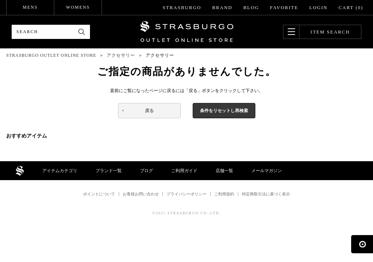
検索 (82, 32)
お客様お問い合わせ (141, 194)
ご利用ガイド (184, 170)
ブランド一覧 (108, 170)
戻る (149, 110)
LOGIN (318, 7)
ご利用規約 (224, 194)
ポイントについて (99, 194)
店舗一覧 (224, 170)
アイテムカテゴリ (59, 170)
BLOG (251, 7)
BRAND (222, 7)
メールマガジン (266, 170)
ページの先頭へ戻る (362, 244)
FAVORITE (284, 7)
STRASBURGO (181, 7)
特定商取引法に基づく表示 (266, 194)
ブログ (146, 170)
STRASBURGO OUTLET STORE (186, 31)
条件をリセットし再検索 (224, 110)
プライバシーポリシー (186, 194)
